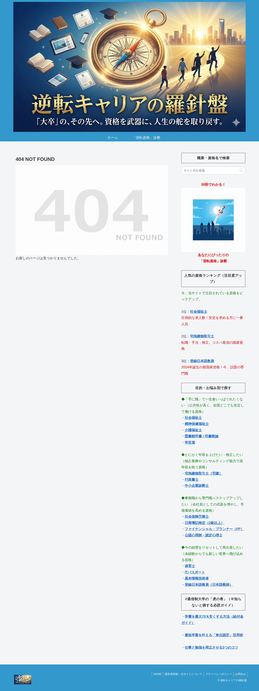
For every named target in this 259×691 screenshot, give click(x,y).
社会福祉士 (198, 312)
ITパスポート (195, 572)
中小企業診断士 (197, 486)
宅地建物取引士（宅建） (203, 473)
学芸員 (190, 442)
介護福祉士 (193, 430)
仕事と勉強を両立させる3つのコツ (211, 647)
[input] (213, 171)
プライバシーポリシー (217, 674)
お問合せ (240, 674)
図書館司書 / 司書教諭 (201, 436)
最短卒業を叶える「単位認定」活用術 (214, 635)
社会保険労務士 (197, 516)
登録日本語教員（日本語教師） (209, 585)
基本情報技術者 (197, 578)
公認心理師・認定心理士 (203, 535)
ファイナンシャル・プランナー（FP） (214, 529)
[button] (241, 170)
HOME (155, 674)
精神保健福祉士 (197, 424)
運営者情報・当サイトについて (181, 674)
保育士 (190, 566)
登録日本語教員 (202, 361)
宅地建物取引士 (202, 336)
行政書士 (191, 479)
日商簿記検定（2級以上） (204, 523)
